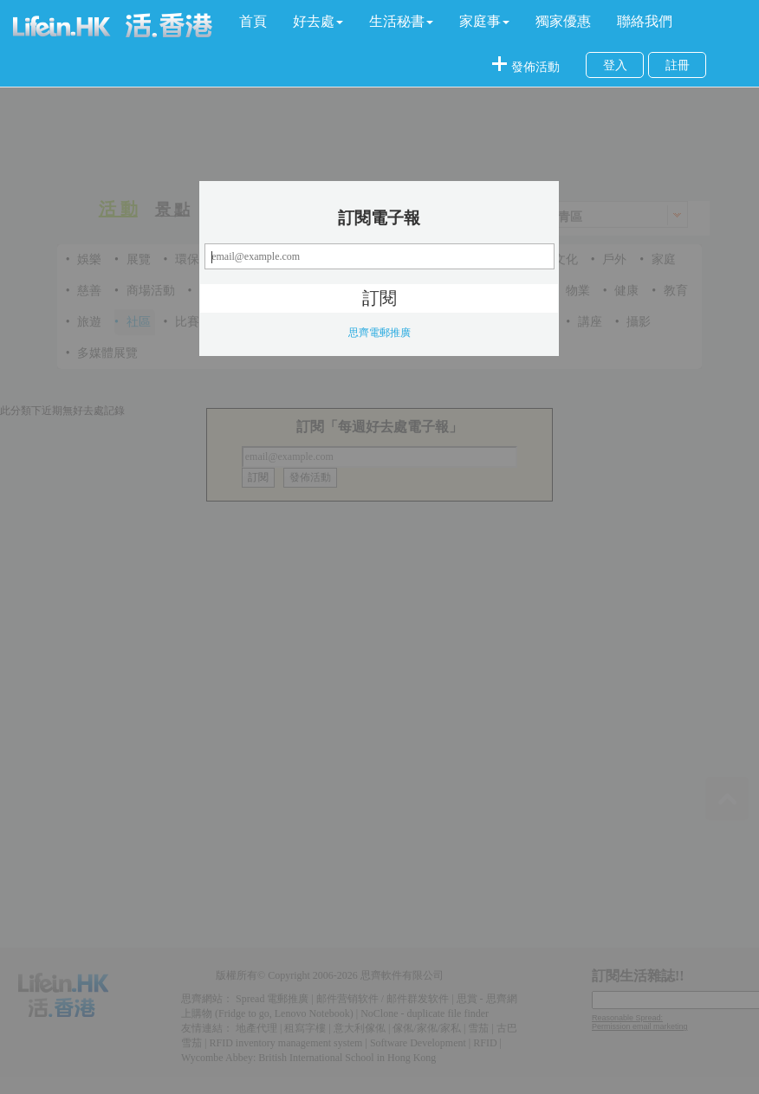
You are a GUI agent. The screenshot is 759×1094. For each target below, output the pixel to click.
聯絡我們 (644, 21)
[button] (318, 21)
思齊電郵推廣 (379, 333)
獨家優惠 (563, 21)
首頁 (253, 21)
